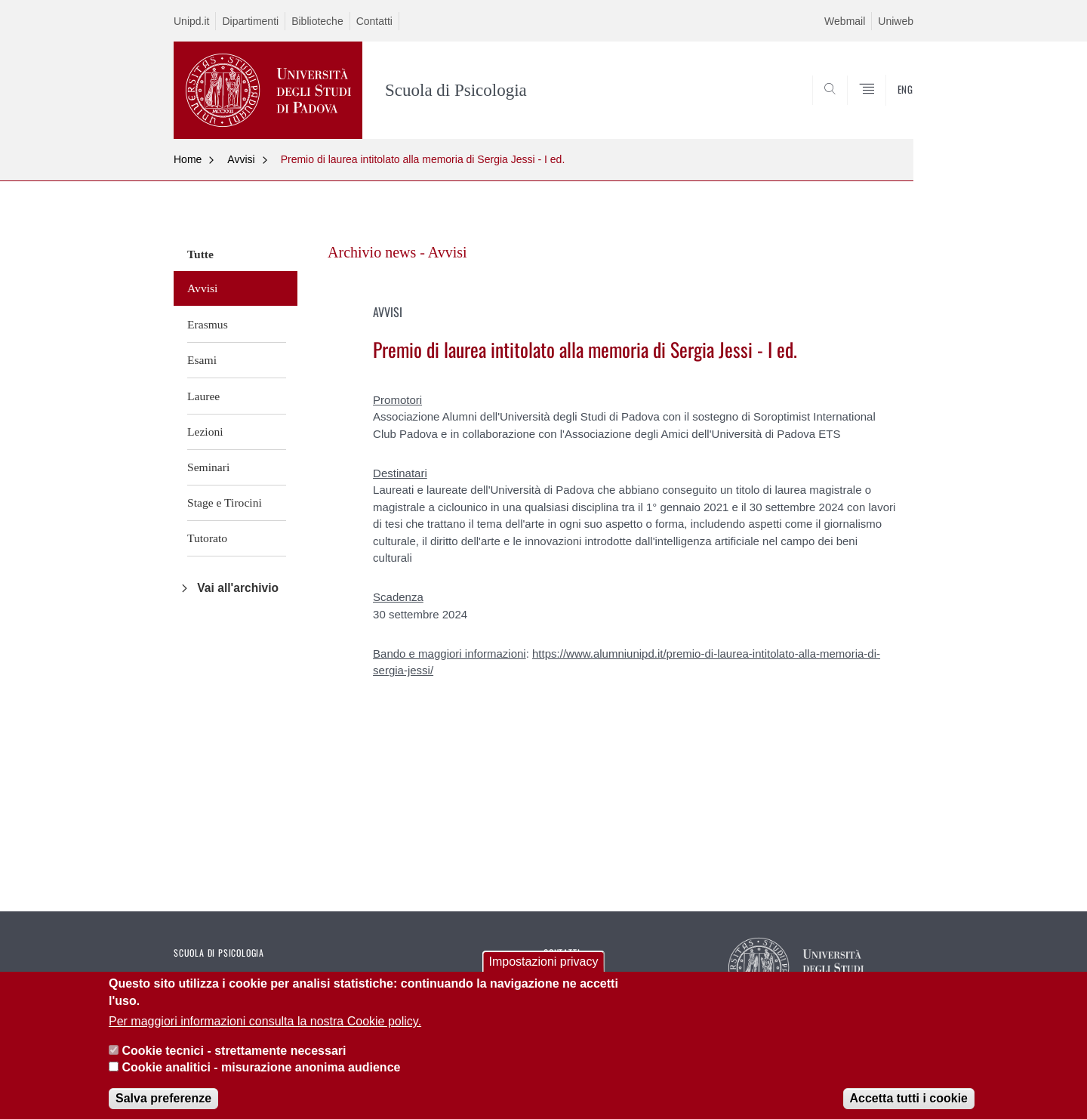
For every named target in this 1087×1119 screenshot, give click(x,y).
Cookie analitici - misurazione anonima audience (261, 1078)
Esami (202, 359)
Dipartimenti (250, 21)
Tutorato (207, 538)
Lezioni (205, 431)
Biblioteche (317, 21)
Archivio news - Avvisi (397, 252)
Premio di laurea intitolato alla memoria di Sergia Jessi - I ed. (423, 159)
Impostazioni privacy (544, 973)
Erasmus (207, 324)
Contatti (374, 21)
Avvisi (240, 159)
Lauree (203, 396)
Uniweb (895, 21)
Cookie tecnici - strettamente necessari (234, 1062)
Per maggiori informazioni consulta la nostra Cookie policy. (265, 1032)
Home (188, 159)
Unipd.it (191, 21)
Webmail (844, 21)
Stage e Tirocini (224, 502)
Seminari (208, 467)
